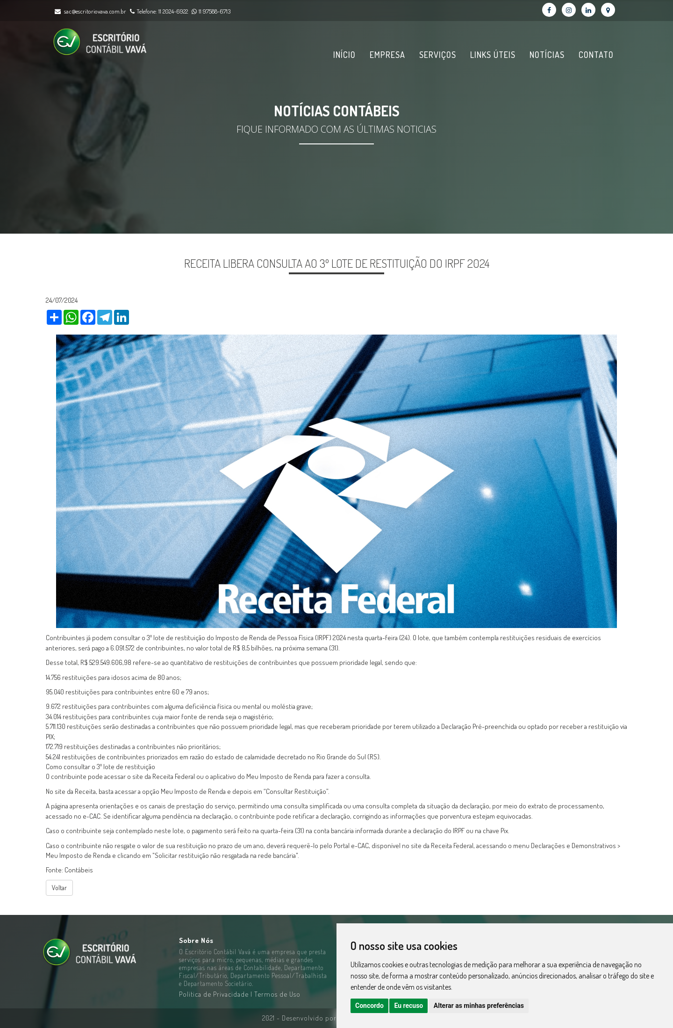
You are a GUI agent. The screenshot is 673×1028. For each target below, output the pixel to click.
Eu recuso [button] (408, 1005)
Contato (596, 55)
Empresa (387, 55)
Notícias (547, 55)
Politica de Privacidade (215, 994)
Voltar (59, 888)
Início (344, 55)
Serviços (437, 55)
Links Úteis (492, 55)
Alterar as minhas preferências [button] (479, 1005)
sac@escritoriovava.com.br (95, 10)
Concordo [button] (369, 1005)
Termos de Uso (277, 994)
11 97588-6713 (210, 10)
